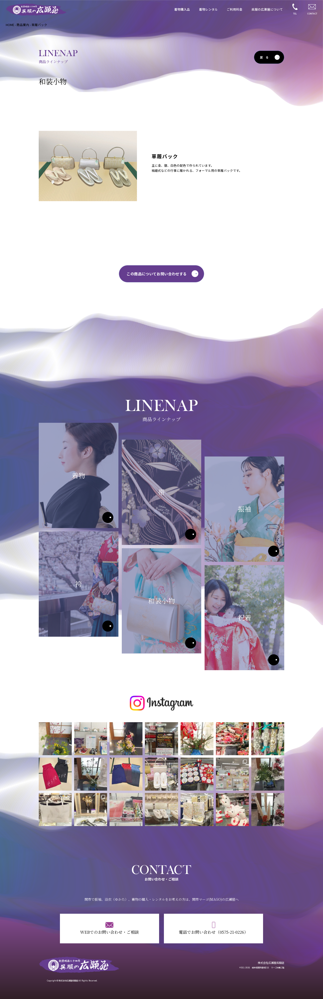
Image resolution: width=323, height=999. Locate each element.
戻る (265, 57)
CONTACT (312, 13)
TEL (295, 13)
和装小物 (190, 642)
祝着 (273, 659)
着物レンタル (208, 9)
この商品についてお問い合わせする (157, 273)
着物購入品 (182, 9)
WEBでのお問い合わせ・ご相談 (109, 932)
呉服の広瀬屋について (267, 9)
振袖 (273, 551)
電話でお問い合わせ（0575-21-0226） (213, 932)
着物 (107, 517)
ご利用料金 (234, 9)
